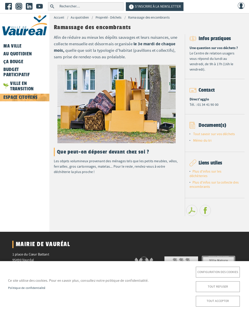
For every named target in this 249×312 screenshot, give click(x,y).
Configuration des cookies (217, 272)
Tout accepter (218, 301)
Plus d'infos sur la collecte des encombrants (214, 184)
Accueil (59, 17)
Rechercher (52, 6)
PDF (191, 210)
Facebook (8, 6)
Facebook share (205, 210)
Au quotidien (80, 17)
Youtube (39, 6)
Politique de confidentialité (27, 288)
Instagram (18, 6)
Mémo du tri (202, 140)
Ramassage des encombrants (149, 17)
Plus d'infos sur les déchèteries (205, 173)
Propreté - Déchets (109, 17)
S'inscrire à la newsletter (155, 7)
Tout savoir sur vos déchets (214, 134)
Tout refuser (218, 286)
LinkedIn (29, 6)
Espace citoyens (20, 97)
